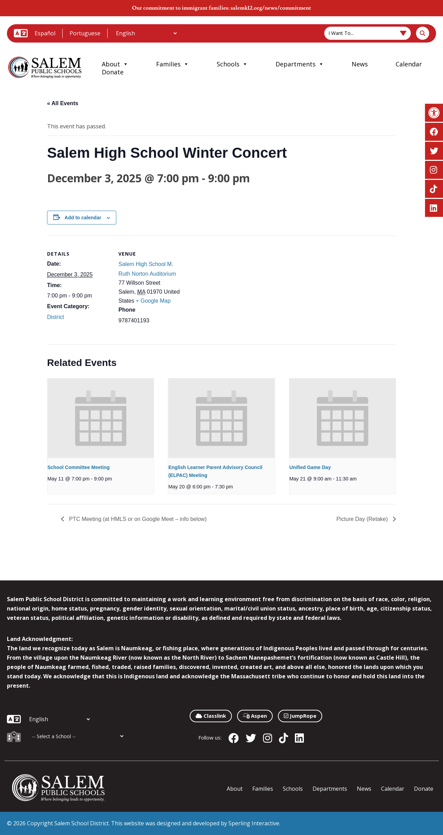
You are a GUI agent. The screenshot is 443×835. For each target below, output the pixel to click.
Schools (232, 64)
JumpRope (300, 715)
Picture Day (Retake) (362, 519)
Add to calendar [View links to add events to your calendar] (83, 217)
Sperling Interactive (253, 823)
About (115, 64)
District (55, 317)
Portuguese (85, 33)
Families (172, 64)
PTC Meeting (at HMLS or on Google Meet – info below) (137, 519)
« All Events (62, 103)
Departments (299, 64)
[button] (434, 113)
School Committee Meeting (78, 467)
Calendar (409, 64)
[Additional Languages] (146, 33)
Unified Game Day (310, 467)
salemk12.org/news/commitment (270, 7)
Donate (113, 72)
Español (45, 33)
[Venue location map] (226, 283)
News (360, 64)
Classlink (211, 715)
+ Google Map (153, 301)
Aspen (255, 715)
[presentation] (100, 418)
